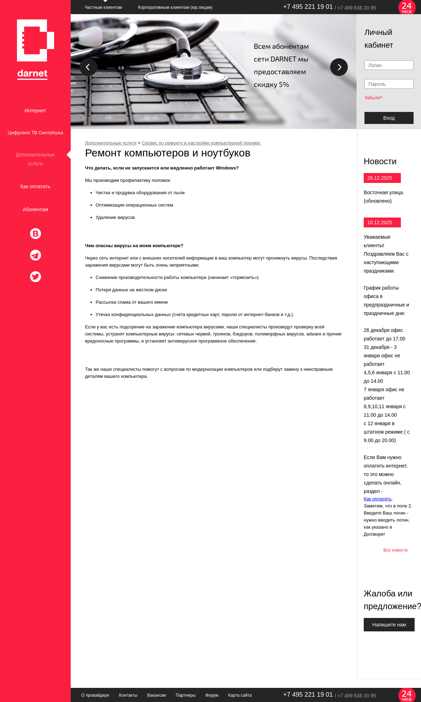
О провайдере (95, 695)
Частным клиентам (103, 7)
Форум (211, 695)
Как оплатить (36, 186)
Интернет (35, 110)
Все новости (396, 550)
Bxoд (388, 118)
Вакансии (156, 695)
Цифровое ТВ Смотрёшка (35, 132)
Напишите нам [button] (389, 624)
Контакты (128, 695)
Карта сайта (240, 695)
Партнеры (185, 695)
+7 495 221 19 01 (308, 6)
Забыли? (373, 97)
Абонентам (35, 209)
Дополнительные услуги (35, 159)
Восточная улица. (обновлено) (384, 197)
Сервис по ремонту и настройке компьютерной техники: (201, 142)
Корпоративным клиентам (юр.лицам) (175, 7)
